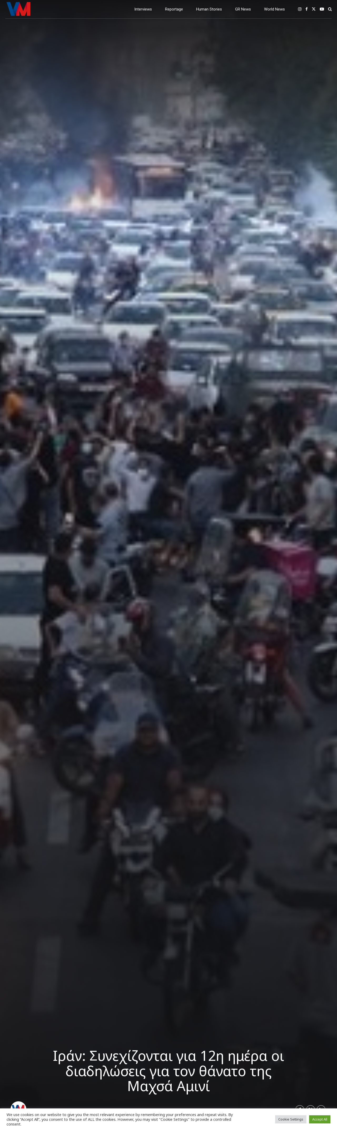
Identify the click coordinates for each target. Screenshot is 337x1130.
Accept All (319, 1119)
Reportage (174, 9)
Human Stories (209, 9)
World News (274, 9)
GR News (243, 9)
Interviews (143, 9)
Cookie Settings (290, 1119)
